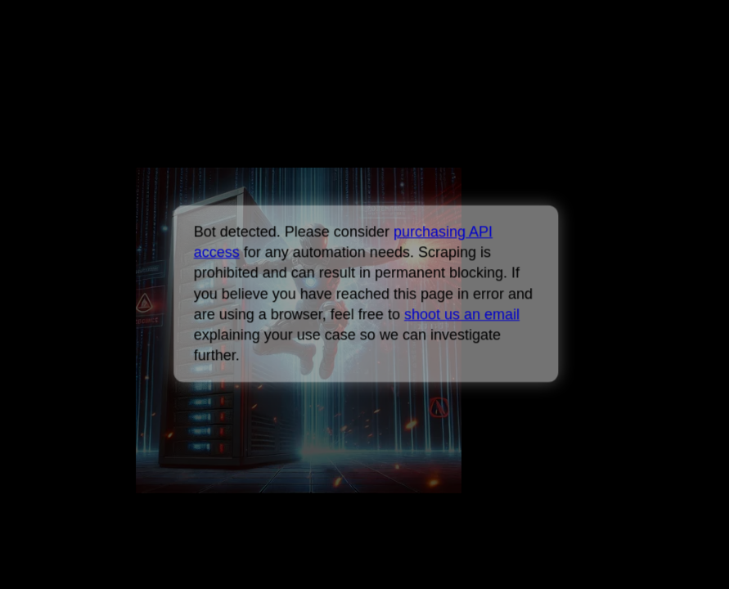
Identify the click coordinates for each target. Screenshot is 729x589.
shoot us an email (462, 314)
